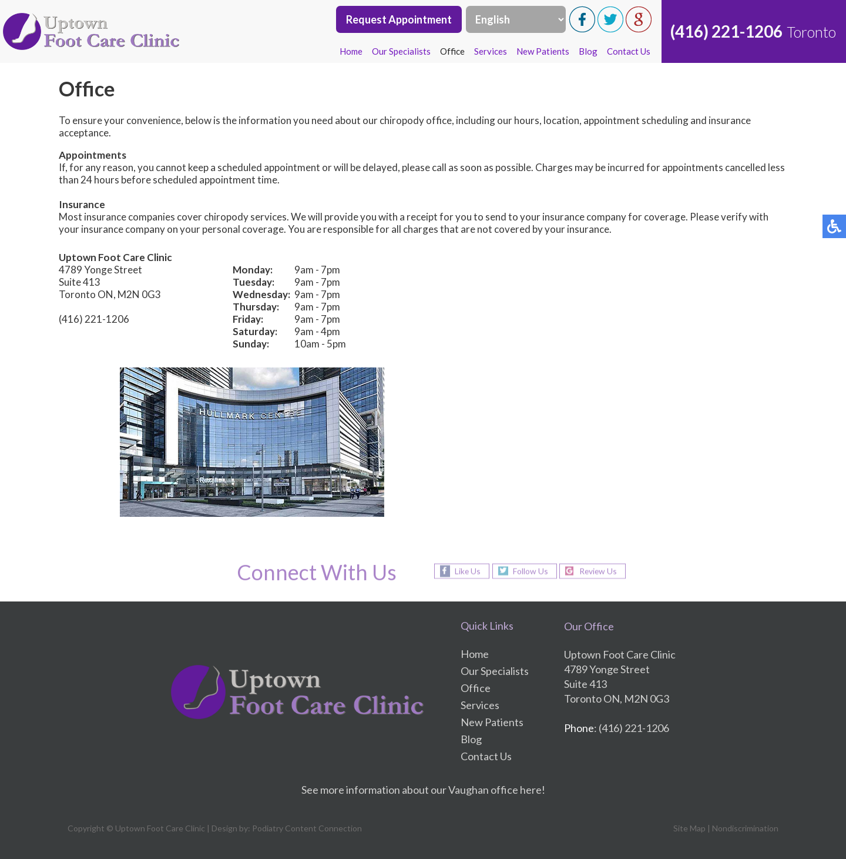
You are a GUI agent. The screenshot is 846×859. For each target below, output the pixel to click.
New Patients (542, 51)
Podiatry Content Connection (307, 828)
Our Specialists (401, 51)
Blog (588, 51)
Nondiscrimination (745, 828)
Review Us (599, 571)
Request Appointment (399, 19)
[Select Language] (516, 19)
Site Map (689, 828)
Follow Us (529, 571)
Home (351, 51)
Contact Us (628, 51)
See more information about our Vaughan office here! (423, 789)
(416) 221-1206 (726, 31)
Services (490, 51)
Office (452, 51)
